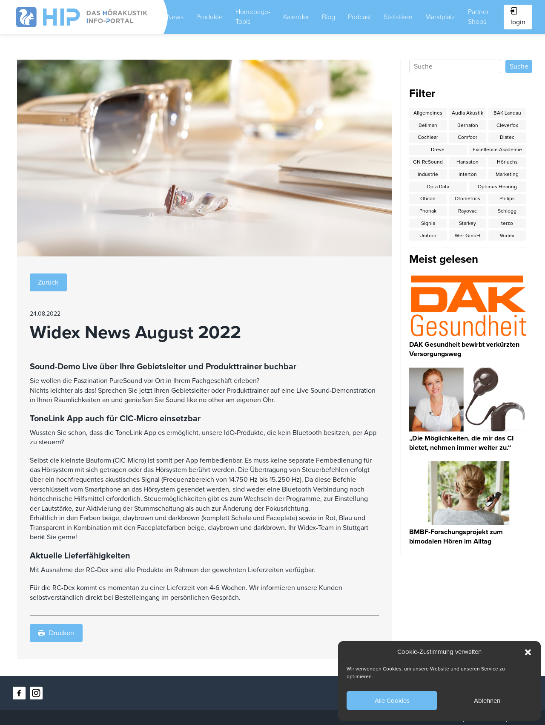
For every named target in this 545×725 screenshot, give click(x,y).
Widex (507, 236)
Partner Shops (478, 17)
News (175, 17)
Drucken (56, 633)
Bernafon (467, 125)
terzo (507, 223)
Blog (328, 17)
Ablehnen (487, 701)
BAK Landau (507, 113)
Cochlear (428, 137)
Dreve (438, 149)
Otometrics (467, 198)
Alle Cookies (392, 701)
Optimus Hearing (497, 187)
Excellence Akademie (497, 149)
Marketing (507, 174)
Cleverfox (507, 125)
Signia (428, 223)
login (518, 16)
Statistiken (398, 17)
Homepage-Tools (252, 17)
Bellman (428, 125)
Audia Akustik (467, 113)
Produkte (209, 17)
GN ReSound (428, 162)
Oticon (428, 198)
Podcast (359, 17)
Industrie (428, 174)
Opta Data (438, 187)
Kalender (296, 17)
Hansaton (467, 162)
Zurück (48, 282)
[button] (528, 652)
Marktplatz (440, 17)
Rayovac (467, 211)
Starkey (467, 223)
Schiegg (507, 211)
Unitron (427, 236)
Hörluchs (507, 162)
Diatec (507, 137)
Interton (468, 174)
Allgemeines (427, 113)
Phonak (427, 211)
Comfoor (467, 137)
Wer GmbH (467, 236)
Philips (507, 198)
